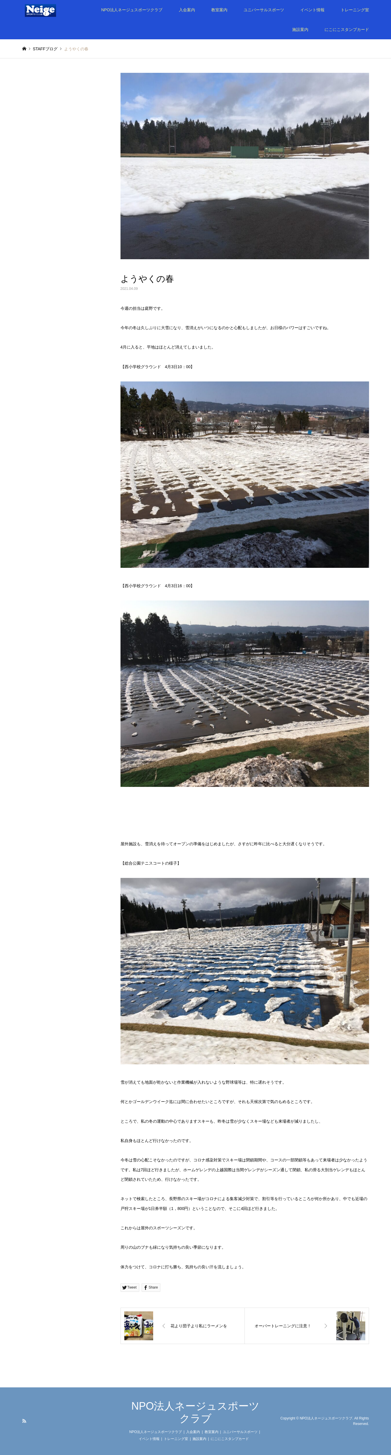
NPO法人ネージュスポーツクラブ (131, 10)
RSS (24, 1421)
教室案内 (219, 10)
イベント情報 (312, 10)
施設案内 (300, 29)
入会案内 (187, 10)
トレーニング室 (355, 10)
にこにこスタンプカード (347, 29)
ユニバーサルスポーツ (264, 10)
